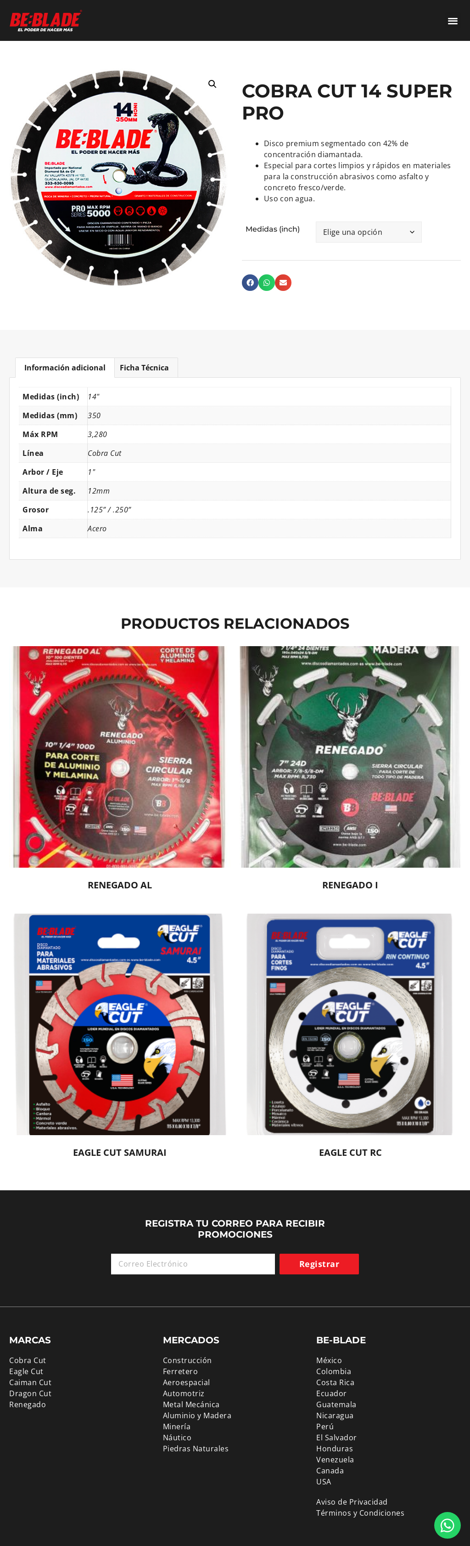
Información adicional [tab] (65, 368)
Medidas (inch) (273, 229)
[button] (453, 20)
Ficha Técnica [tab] (144, 368)
